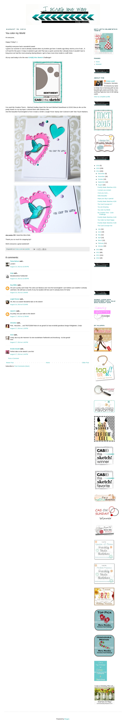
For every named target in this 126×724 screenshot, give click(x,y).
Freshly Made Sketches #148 (107, 223)
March (100, 240)
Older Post (85, 362)
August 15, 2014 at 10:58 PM (19, 278)
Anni (11, 335)
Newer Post (10, 362)
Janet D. (13, 311)
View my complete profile (102, 97)
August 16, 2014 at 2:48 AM (19, 292)
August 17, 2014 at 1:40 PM (19, 342)
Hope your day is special (105, 198)
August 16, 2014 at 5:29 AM (19, 304)
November (101, 176)
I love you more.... (103, 193)
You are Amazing (103, 207)
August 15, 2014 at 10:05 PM (19, 266)
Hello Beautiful (102, 196)
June (99, 232)
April (99, 237)
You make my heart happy (106, 220)
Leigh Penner (14, 299)
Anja (11, 273)
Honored (98, 64)
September (101, 182)
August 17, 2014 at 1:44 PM (19, 354)
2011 (98, 255)
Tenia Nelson (14, 261)
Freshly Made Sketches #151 (107, 187)
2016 (98, 165)
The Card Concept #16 (105, 225)
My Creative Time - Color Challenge (106, 213)
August (100, 185)
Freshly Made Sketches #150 (107, 201)
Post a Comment (13, 358)
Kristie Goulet (15, 349)
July (99, 229)
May (99, 235)
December (101, 173)
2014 (98, 171)
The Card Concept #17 (105, 204)
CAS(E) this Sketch (35, 57)
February (101, 243)
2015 (98, 168)
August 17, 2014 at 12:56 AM (19, 316)
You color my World (104, 210)
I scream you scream (104, 190)
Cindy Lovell (110, 81)
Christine (13, 323)
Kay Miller (13, 285)
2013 (98, 249)
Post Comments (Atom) (21, 366)
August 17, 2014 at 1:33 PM (19, 328)
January (100, 246)
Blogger (66, 719)
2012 (98, 252)
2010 (98, 258)
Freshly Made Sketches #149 (107, 217)
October (100, 179)
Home (48, 362)
